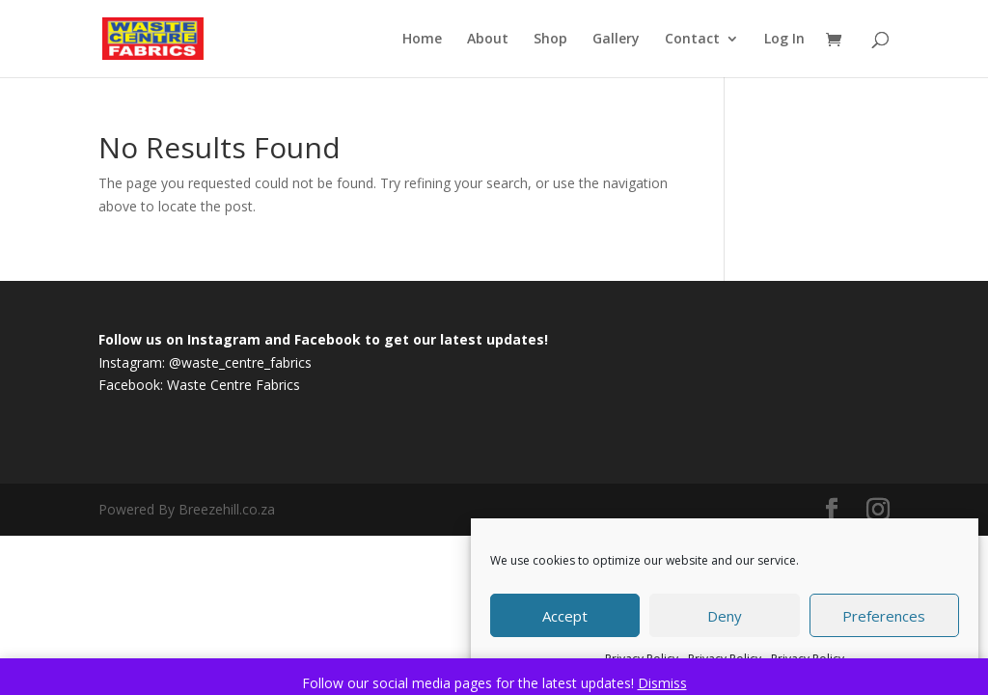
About (487, 39)
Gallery (616, 39)
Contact (692, 39)
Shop (550, 39)
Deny (724, 616)
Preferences (883, 616)
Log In (784, 39)
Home (422, 39)
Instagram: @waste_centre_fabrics (205, 362)
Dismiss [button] (662, 683)
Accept (565, 616)
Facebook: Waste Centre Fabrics (199, 384)
